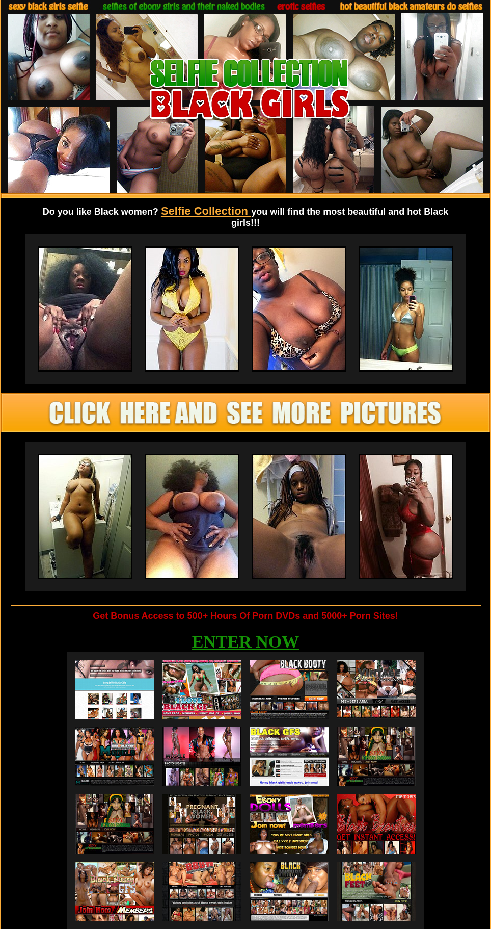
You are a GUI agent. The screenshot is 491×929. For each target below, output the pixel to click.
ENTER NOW (245, 641)
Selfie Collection (206, 210)
